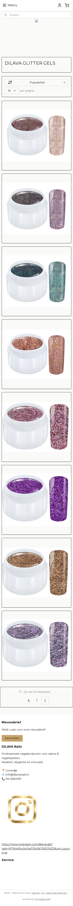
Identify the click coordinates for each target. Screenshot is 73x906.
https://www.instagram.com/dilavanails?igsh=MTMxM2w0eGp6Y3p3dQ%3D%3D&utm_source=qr (36, 848)
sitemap (36, 893)
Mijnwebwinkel (42, 899)
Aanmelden (12, 738)
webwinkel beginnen (56, 893)
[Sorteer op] (36, 82)
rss (42, 893)
